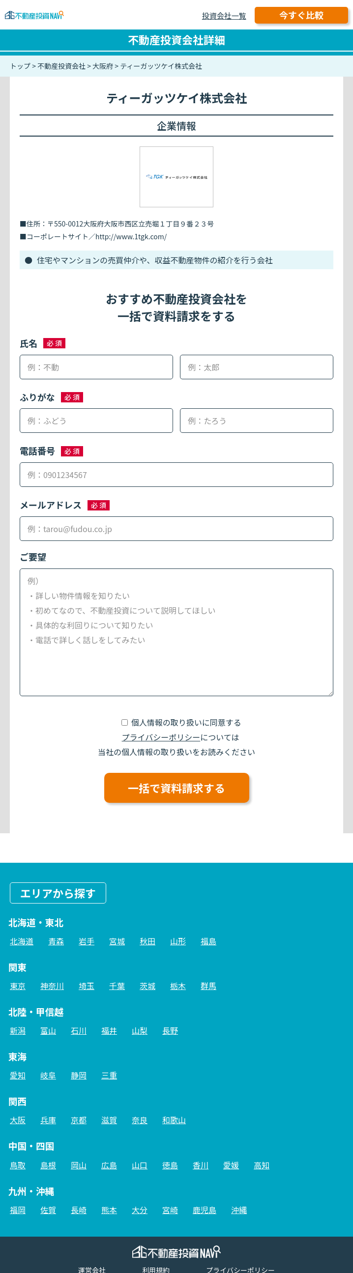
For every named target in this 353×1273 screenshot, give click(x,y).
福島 (208, 941)
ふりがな (37, 397)
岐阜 (48, 1075)
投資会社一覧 (224, 15)
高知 (261, 1165)
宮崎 (170, 1210)
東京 (18, 985)
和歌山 (174, 1120)
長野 (170, 1030)
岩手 (86, 941)
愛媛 (231, 1165)
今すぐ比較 (301, 14)
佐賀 (48, 1210)
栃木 (178, 985)
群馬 (208, 985)
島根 (48, 1165)
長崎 (79, 1210)
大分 (139, 1210)
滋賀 (109, 1120)
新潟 (18, 1030)
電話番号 (37, 450)
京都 (79, 1120)
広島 (109, 1165)
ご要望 (33, 556)
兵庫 (48, 1120)
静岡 (79, 1075)
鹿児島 (204, 1210)
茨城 (147, 985)
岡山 (79, 1165)
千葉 (117, 985)
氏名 (28, 343)
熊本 (109, 1210)
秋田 (147, 941)
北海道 (21, 941)
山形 (178, 941)
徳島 (170, 1165)
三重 (109, 1075)
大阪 (18, 1120)
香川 (200, 1165)
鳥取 (18, 1165)
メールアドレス (51, 504)
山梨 (139, 1030)
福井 (109, 1030)
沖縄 (239, 1210)
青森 (56, 941)
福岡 (18, 1210)
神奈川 (52, 985)
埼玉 (86, 985)
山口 (139, 1165)
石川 (79, 1030)
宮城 (117, 941)
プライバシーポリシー (161, 737)
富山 (48, 1030)
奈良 (139, 1120)
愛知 (18, 1075)
